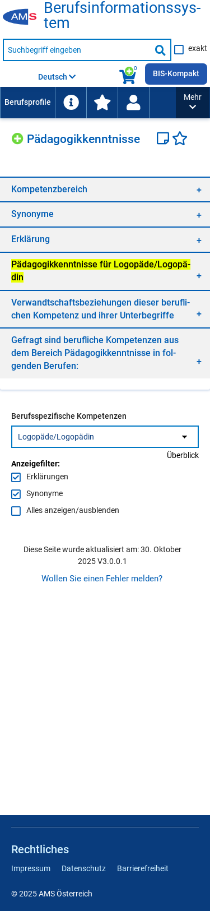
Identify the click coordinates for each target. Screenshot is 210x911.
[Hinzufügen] (19, 137)
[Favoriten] (180, 139)
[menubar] (88, 102)
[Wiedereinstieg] (133, 102)
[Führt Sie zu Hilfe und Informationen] (70, 102)
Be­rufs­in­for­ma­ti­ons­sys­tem (122, 16)
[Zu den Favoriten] (102, 102)
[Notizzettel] (164, 139)
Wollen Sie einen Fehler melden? (101, 579)
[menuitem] (27, 102)
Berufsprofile (27, 102)
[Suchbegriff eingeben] (77, 50)
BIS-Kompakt (176, 73)
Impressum (30, 868)
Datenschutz (84, 868)
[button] (192, 102)
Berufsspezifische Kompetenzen (69, 415)
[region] (105, 189)
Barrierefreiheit (143, 868)
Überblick (183, 455)
